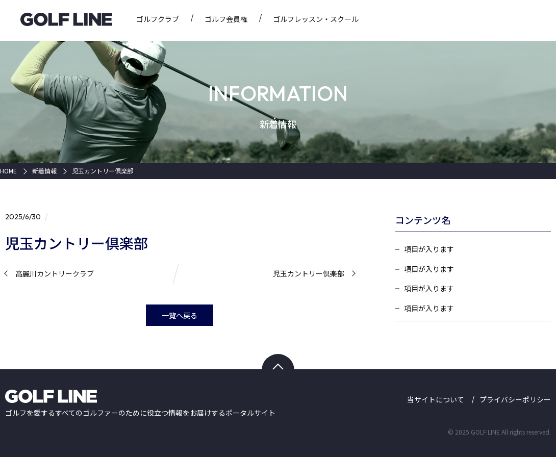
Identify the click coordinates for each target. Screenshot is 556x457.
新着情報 (44, 171)
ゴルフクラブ (157, 19)
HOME (8, 171)
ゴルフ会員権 (226, 19)
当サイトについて (435, 399)
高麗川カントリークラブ (54, 273)
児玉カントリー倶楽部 (102, 171)
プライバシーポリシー (515, 399)
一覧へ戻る (179, 315)
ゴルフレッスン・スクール (316, 19)
